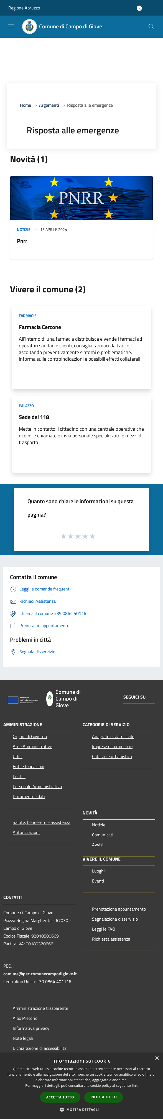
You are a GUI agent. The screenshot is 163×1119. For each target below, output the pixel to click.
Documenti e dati (29, 796)
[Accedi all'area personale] (139, 8)
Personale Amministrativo (37, 786)
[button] (81, 1109)
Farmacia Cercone (40, 327)
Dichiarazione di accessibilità (40, 1048)
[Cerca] (151, 26)
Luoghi (98, 871)
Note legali (23, 1038)
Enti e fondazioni (28, 766)
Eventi (98, 881)
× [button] (157, 1058)
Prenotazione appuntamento (119, 909)
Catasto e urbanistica (112, 756)
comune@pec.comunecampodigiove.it (40, 973)
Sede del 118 (34, 417)
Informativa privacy (31, 1028)
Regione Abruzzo (24, 7)
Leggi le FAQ (103, 929)
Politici (19, 776)
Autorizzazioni (26, 832)
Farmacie (28, 315)
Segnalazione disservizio (115, 919)
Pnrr (22, 240)
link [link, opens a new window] (135, 1085)
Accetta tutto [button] (60, 1097)
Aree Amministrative (32, 746)
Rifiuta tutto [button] (104, 1097)
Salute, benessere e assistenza (41, 822)
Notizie (23, 229)
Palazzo (26, 405)
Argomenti (49, 105)
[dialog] (81, 1086)
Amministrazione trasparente (40, 1008)
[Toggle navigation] (11, 26)
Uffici (17, 756)
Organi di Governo (30, 736)
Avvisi (97, 844)
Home (25, 105)
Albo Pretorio (25, 1018)
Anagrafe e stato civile (113, 736)
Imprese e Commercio (112, 746)
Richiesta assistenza (111, 939)
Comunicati (102, 834)
